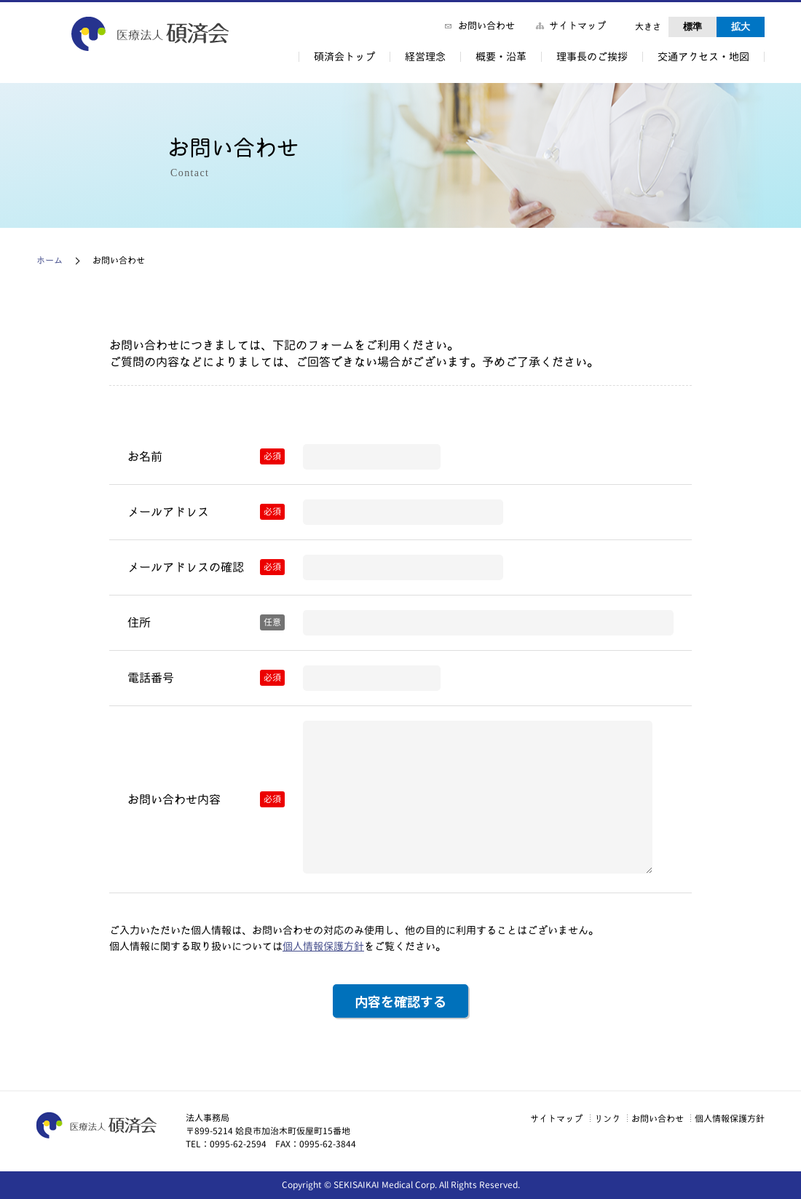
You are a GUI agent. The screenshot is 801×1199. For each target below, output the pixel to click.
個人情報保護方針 (323, 946)
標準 (692, 26)
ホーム (49, 260)
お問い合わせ (486, 25)
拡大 (740, 26)
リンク (584, 1118)
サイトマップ (577, 25)
